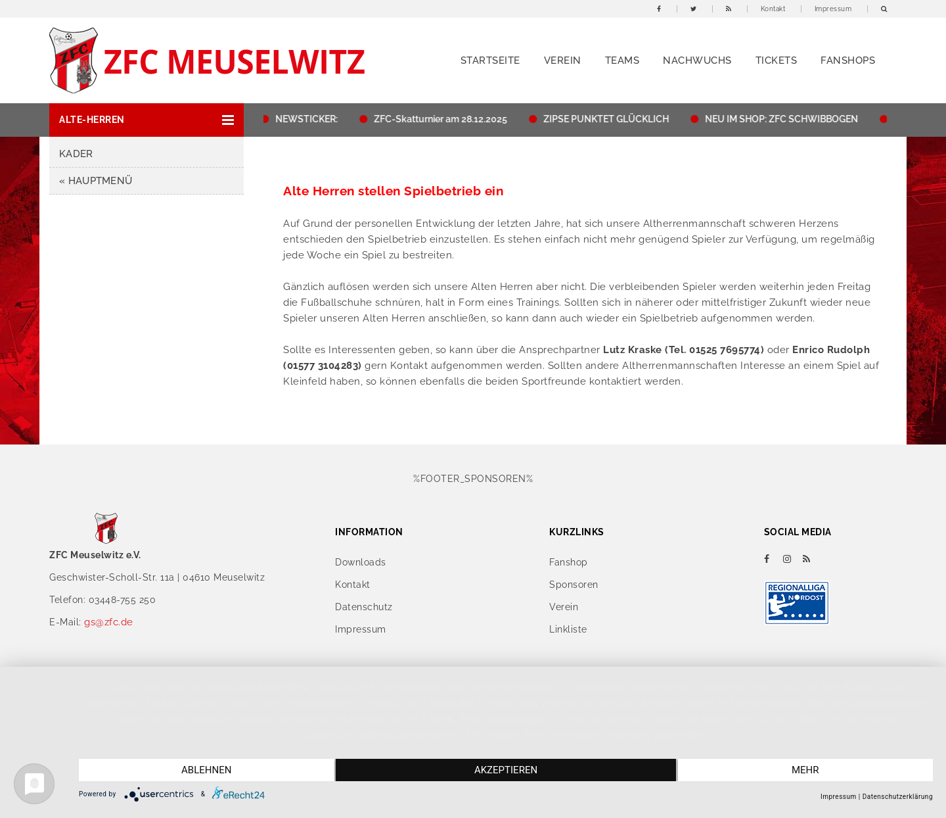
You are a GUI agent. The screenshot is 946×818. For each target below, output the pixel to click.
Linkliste (568, 629)
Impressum (833, 8)
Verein (562, 60)
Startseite (490, 60)
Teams (622, 60)
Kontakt (773, 8)
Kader (76, 154)
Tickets (776, 60)
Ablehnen (206, 770)
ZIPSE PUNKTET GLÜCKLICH (609, 119)
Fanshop (568, 562)
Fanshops (848, 60)
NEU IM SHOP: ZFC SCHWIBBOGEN (784, 119)
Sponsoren (573, 584)
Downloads (360, 562)
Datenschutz (364, 607)
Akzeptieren (505, 770)
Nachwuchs (697, 60)
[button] (146, 120)
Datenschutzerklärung (898, 796)
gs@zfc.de (108, 622)
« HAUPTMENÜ (95, 181)
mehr (805, 770)
